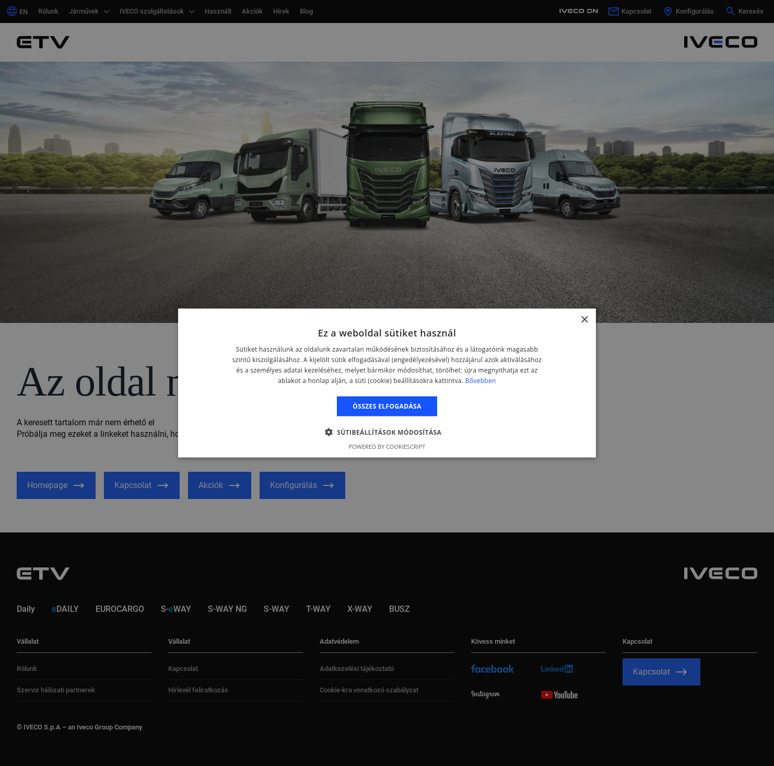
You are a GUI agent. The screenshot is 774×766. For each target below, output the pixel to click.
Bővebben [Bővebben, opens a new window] (480, 380)
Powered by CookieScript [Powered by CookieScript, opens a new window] (387, 446)
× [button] (584, 320)
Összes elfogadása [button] (387, 405)
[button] (387, 431)
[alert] (387, 383)
